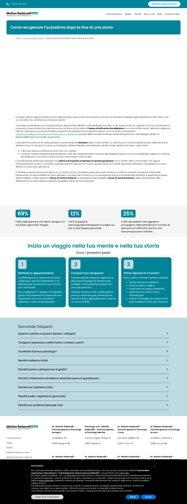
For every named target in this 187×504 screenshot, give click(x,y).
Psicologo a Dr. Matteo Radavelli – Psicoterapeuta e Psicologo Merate (99, 429)
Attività (137, 14)
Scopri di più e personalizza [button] (47, 497)
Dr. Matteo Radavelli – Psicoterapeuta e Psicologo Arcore (165, 429)
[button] (154, 466)
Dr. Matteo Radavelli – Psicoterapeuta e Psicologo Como (132, 429)
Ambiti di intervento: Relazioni (19, 457)
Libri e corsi (149, 14)
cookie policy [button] (124, 473)
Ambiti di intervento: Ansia (17, 452)
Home (18, 38)
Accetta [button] (148, 497)
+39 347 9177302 (16, 4)
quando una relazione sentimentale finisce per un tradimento (47, 134)
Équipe (128, 14)
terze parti (71, 475)
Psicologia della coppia (33, 38)
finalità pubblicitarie (46, 481)
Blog (159, 14)
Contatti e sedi (171, 14)
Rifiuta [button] (133, 497)
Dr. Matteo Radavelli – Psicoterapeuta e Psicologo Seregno (66, 429)
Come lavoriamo (113, 14)
